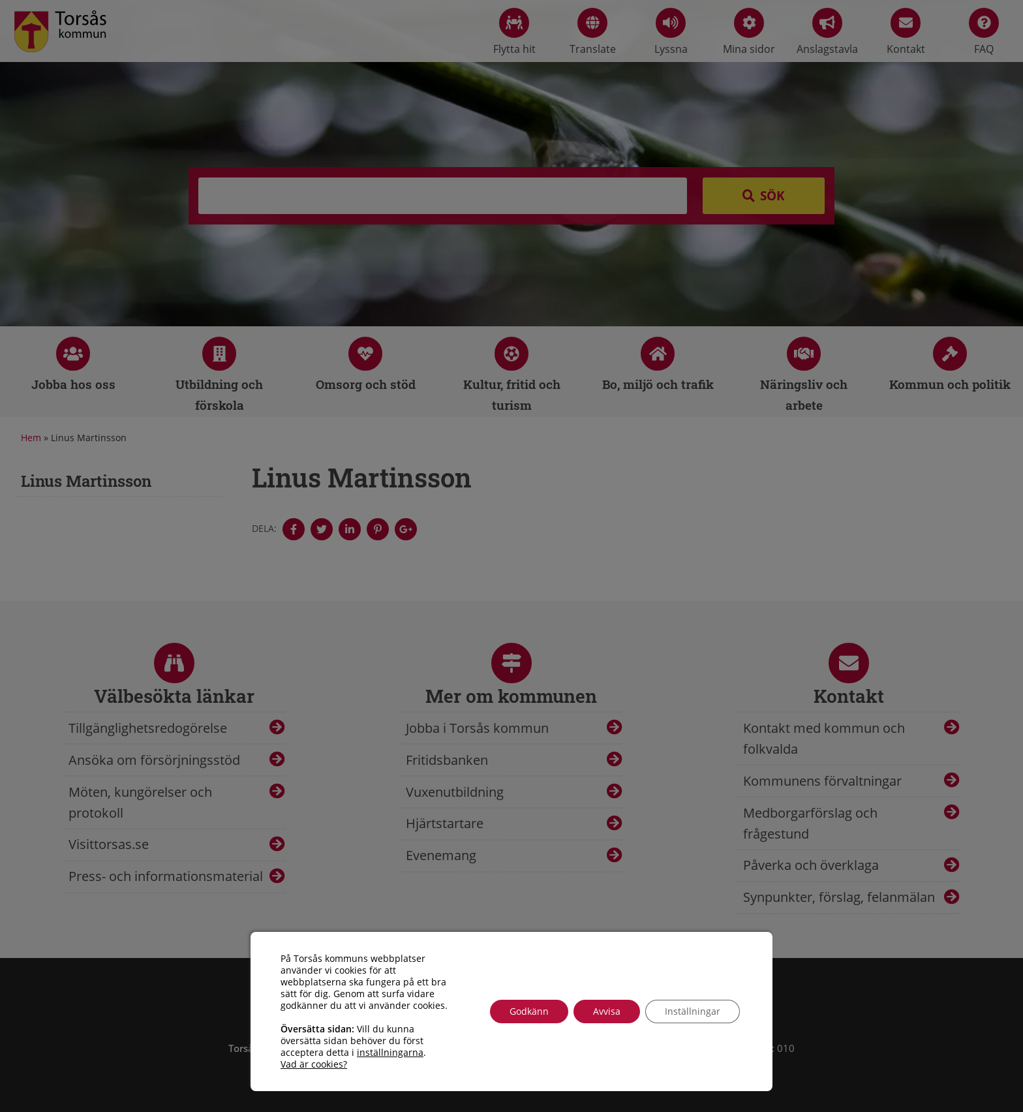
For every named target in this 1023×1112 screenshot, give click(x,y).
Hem (31, 437)
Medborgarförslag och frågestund (810, 823)
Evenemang (441, 855)
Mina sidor (749, 32)
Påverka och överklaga (811, 865)
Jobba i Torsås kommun (477, 728)
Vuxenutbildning (455, 792)
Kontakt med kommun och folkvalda (824, 738)
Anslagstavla (827, 32)
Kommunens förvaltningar (822, 781)
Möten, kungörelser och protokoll (140, 802)
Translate (593, 32)
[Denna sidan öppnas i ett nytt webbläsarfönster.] (293, 529)
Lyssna (671, 32)
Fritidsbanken (447, 760)
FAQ (984, 32)
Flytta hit (514, 32)
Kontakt (906, 32)
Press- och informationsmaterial (166, 876)
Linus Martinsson (86, 481)
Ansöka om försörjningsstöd (154, 760)
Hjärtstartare (444, 823)
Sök (772, 195)
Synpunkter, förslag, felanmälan (839, 897)
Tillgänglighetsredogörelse (148, 728)
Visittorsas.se (109, 844)
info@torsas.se (586, 1062)
